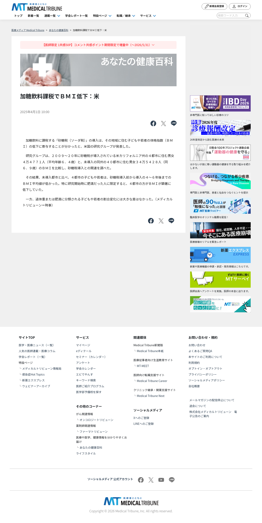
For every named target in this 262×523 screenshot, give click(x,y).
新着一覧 (33, 16)
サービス (146, 16)
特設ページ (100, 16)
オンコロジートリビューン (96, 420)
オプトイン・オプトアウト (205, 368)
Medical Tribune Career (152, 381)
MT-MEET (143, 366)
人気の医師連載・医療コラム (37, 351)
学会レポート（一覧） (33, 357)
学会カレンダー (86, 368)
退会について (197, 406)
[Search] (234, 15)
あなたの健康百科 (58, 30)
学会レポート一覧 (76, 16)
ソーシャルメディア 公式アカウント (110, 479)
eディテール (84, 351)
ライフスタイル (86, 453)
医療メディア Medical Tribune (28, 30)
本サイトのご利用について (205, 357)
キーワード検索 (86, 380)
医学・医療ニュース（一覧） (37, 345)
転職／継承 (124, 16)
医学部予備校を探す (89, 392)
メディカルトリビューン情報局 (41, 368)
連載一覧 (50, 16)
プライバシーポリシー (202, 374)
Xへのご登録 (141, 418)
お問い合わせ (196, 345)
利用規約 (194, 363)
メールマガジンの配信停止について (212, 400)
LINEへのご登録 (143, 424)
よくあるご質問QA (200, 351)
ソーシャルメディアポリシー (206, 380)
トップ (18, 16)
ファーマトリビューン (94, 431)
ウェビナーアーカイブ (36, 386)
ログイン (239, 6)
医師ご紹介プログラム (90, 386)
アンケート (83, 363)
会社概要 (194, 386)
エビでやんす (84, 374)
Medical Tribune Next (151, 396)
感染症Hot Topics (33, 374)
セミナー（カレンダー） (91, 357)
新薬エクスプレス (33, 380)
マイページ (83, 345)
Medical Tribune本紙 (150, 351)
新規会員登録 (214, 6)
